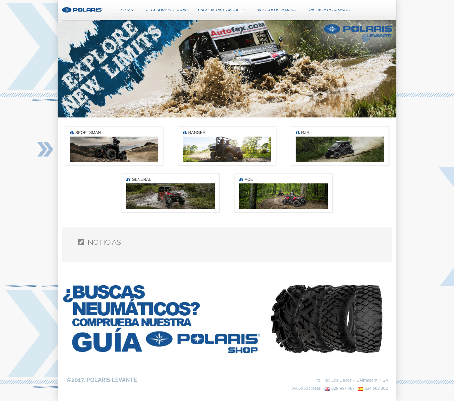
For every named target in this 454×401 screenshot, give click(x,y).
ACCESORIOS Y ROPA (167, 10)
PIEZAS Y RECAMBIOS (329, 10)
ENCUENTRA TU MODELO (221, 10)
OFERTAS (124, 10)
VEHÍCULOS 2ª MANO (277, 10)
